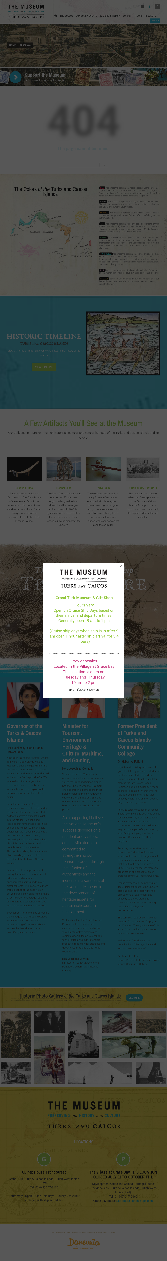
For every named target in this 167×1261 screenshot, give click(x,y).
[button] (120, 566)
